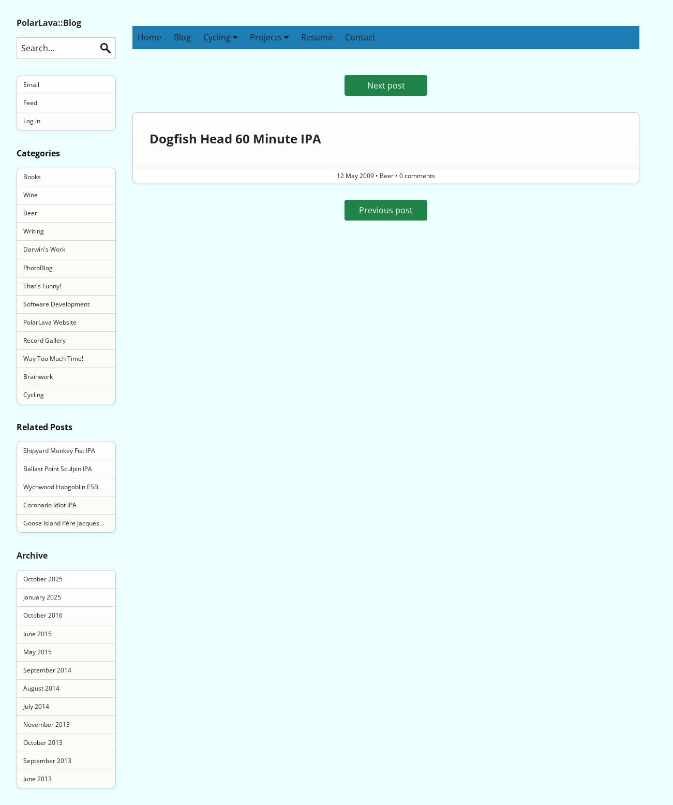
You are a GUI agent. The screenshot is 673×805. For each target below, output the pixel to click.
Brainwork (38, 376)
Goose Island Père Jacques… (63, 523)
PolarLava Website (50, 322)
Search (105, 48)
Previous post (386, 210)
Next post (386, 85)
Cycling (220, 37)
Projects (269, 37)
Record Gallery (44, 340)
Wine (30, 195)
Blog (182, 37)
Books (32, 176)
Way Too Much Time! (53, 358)
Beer (30, 213)
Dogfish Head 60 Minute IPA (235, 138)
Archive (32, 555)
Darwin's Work (44, 249)
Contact (360, 37)
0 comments (417, 175)
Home (149, 37)
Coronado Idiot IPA (50, 505)
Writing (33, 231)
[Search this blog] (66, 48)
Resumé (317, 37)
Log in (31, 120)
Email (31, 84)
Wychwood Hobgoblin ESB (60, 486)
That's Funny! (42, 286)
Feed (30, 102)
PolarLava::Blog (49, 22)
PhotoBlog (38, 268)
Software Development (56, 304)
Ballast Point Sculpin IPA (57, 468)
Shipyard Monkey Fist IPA (59, 450)
